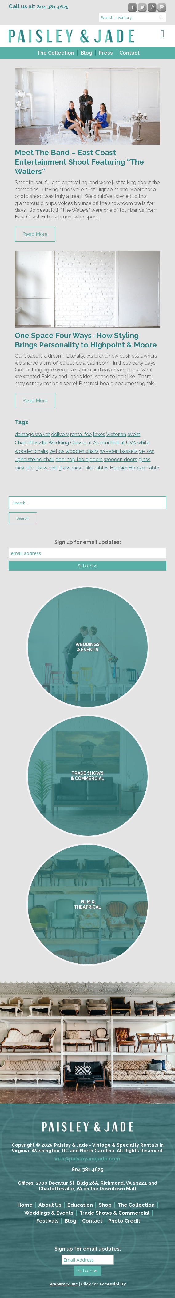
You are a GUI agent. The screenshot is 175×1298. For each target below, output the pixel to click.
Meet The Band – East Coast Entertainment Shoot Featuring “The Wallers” (79, 162)
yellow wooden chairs (74, 451)
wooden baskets (119, 451)
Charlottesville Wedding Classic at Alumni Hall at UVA (75, 443)
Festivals (47, 1221)
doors (96, 459)
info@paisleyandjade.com (87, 1159)
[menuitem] (55, 53)
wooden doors (120, 459)
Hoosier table (144, 468)
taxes (99, 434)
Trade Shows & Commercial (114, 1213)
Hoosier (118, 468)
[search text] (132, 17)
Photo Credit (124, 1221)
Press (106, 53)
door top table (71, 459)
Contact (129, 53)
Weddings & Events (49, 1213)
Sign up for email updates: (87, 542)
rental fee (81, 434)
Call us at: (39, 6)
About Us (50, 1205)
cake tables (95, 468)
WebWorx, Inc (64, 1284)
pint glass (36, 468)
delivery (60, 434)
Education (80, 1205)
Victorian (116, 434)
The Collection (55, 53)
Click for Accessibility (103, 1284)
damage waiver (32, 434)
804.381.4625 (87, 1169)
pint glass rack (65, 468)
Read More (34, 234)
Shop (105, 1205)
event (133, 434)
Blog (86, 53)
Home (25, 1205)
